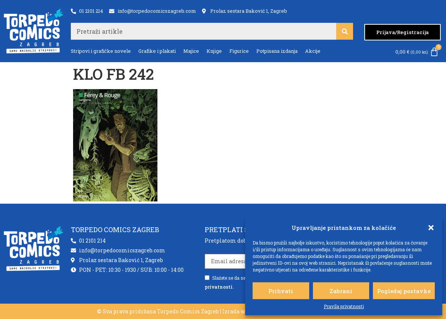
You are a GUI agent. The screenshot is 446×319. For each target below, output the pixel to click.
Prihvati (280, 291)
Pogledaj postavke (404, 291)
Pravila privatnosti (344, 306)
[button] (431, 227)
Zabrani (340, 291)
